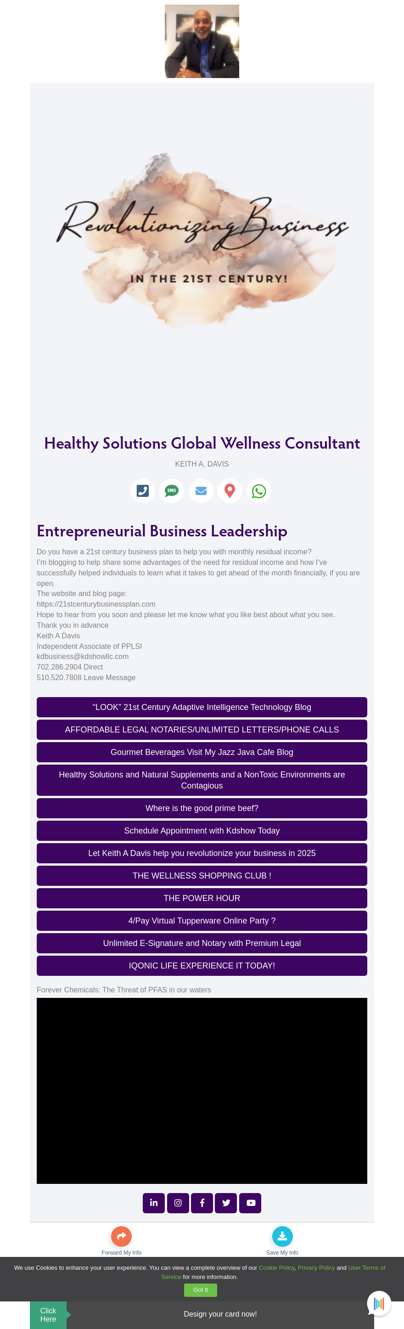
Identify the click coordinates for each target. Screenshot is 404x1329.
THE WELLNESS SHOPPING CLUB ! (202, 875)
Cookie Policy (277, 1267)
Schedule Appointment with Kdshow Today (202, 830)
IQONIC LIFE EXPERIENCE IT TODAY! (202, 965)
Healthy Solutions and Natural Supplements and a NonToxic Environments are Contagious (202, 780)
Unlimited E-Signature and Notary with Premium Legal (202, 943)
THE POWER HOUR (201, 898)
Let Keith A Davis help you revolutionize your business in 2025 (201, 853)
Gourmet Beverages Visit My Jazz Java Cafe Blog (202, 752)
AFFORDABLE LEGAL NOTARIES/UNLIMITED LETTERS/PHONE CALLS (202, 729)
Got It (200, 1289)
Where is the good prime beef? (202, 808)
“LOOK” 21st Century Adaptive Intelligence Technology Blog (202, 707)
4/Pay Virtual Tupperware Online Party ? (202, 920)
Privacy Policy (316, 1267)
